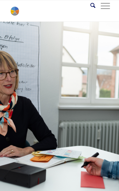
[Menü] (102, 5)
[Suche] (90, 5)
